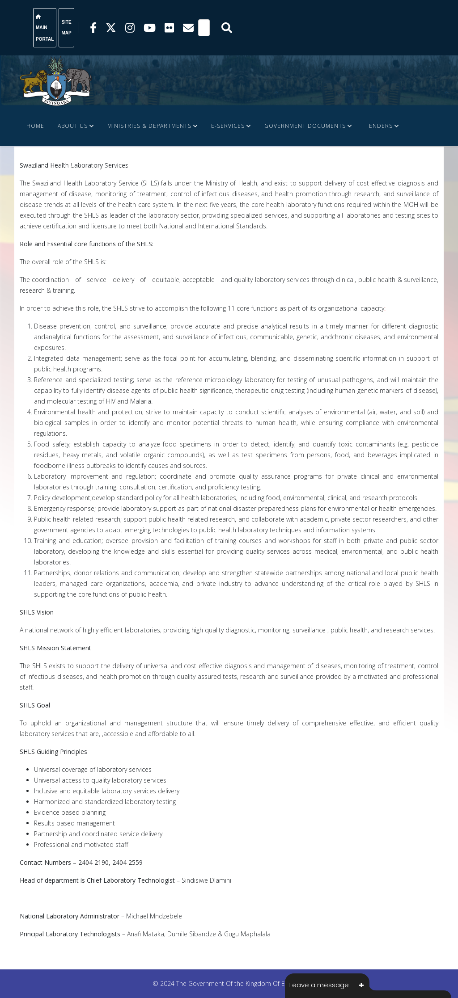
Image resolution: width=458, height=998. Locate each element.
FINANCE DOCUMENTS (92, 166)
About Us (73, 126)
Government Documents (305, 126)
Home (35, 126)
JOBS (33, 166)
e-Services (228, 126)
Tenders (379, 126)
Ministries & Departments (149, 126)
